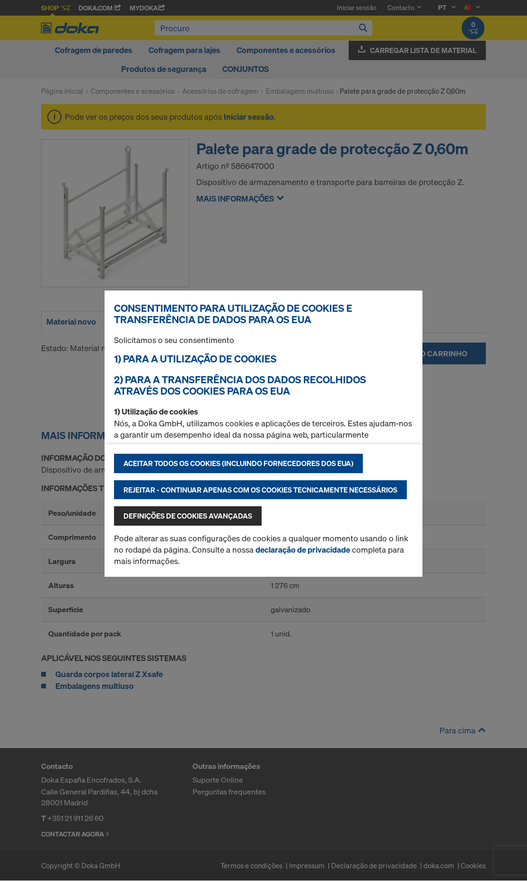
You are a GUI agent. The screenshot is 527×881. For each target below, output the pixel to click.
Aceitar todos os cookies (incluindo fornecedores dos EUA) (238, 463)
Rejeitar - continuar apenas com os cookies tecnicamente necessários (260, 489)
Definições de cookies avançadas (187, 515)
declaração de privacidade (302, 549)
